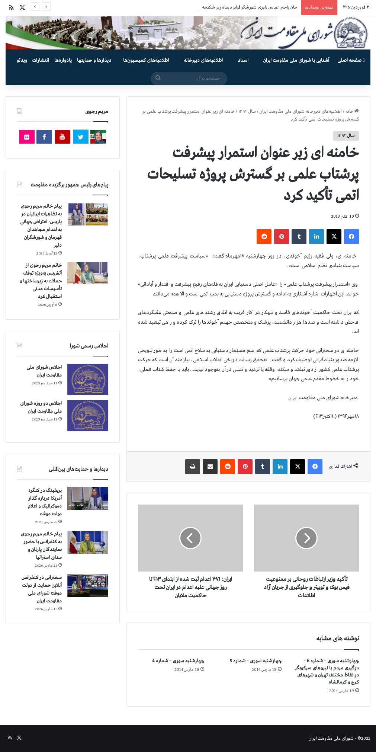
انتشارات (40, 60)
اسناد (243, 60)
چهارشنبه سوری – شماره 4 (178, 661)
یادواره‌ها (63, 60)
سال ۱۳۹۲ (247, 112)
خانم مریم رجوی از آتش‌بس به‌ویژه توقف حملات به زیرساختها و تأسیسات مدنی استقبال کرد (41, 281)
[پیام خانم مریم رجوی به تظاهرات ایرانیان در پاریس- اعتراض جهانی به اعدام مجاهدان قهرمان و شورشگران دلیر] (87, 214)
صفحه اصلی (350, 60)
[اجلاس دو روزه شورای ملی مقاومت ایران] (87, 415)
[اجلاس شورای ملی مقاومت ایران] (87, 379)
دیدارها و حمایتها (94, 60)
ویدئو (22, 60)
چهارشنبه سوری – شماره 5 (256, 661)
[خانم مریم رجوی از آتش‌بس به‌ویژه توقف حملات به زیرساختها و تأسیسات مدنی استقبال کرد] (87, 273)
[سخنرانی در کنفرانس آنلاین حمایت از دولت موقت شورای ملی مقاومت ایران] (87, 586)
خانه (352, 112)
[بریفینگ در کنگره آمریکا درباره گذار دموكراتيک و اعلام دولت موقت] (87, 499)
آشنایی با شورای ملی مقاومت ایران (296, 60)
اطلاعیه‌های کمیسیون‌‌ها (146, 60)
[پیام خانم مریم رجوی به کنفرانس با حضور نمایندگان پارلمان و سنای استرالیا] (87, 542)
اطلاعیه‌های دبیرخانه (203, 60)
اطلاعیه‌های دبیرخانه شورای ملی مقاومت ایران (301, 112)
